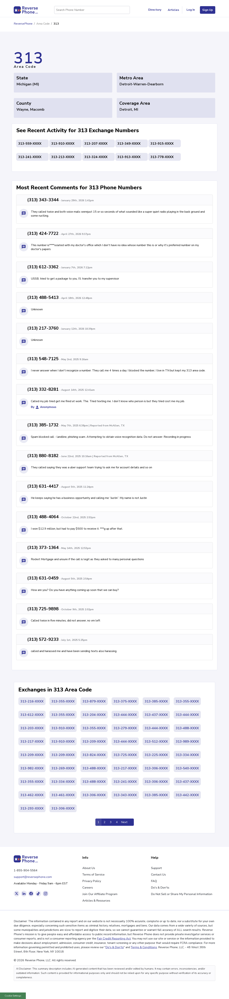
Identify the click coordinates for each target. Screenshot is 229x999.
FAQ (154, 881)
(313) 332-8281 (43, 389)
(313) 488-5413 (43, 297)
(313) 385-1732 (43, 425)
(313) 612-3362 (43, 267)
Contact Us (158, 875)
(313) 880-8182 (43, 456)
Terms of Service (93, 875)
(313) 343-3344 (43, 200)
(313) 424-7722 (43, 233)
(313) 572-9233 (43, 639)
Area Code (43, 24)
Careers (87, 888)
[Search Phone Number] (125, 10)
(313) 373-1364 (43, 547)
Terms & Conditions (144, 947)
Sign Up (207, 10)
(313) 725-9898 (43, 609)
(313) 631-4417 (43, 486)
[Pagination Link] (127, 822)
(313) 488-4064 (43, 517)
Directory (156, 10)
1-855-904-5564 (25, 870)
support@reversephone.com (33, 877)
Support (156, 868)
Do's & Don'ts (160, 888)
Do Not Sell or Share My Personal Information (181, 894)
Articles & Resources (96, 901)
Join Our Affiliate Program (99, 894)
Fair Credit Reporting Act (114, 939)
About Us (88, 868)
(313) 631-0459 (43, 578)
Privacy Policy (91, 881)
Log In (191, 10)
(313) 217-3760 (43, 328)
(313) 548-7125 (43, 359)
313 (56, 24)
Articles (173, 10)
